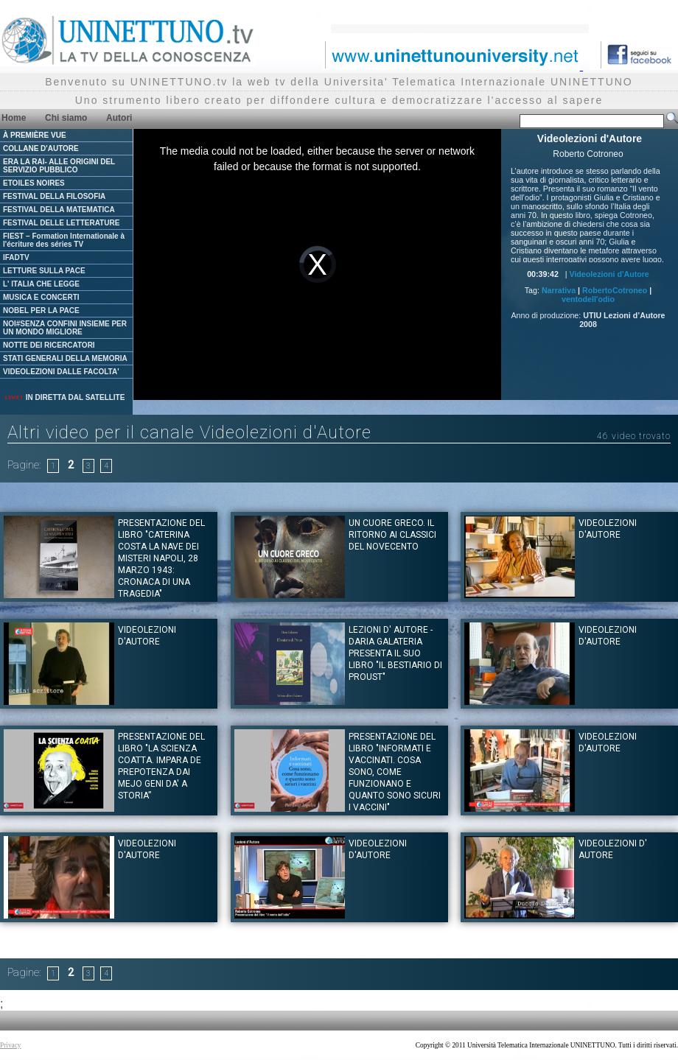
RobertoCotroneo (614, 290)
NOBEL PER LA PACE (41, 310)
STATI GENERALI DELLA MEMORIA (65, 358)
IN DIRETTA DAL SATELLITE (64, 397)
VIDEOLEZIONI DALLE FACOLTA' (61, 372)
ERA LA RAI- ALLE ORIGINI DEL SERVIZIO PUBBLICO (59, 166)
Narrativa (559, 290)
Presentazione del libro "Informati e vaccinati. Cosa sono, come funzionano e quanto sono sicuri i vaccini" (395, 771)
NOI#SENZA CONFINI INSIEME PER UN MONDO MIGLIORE (65, 328)
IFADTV (16, 257)
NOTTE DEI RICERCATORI (49, 345)
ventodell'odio (588, 299)
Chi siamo (66, 118)
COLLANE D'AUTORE (41, 148)
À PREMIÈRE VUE (34, 135)
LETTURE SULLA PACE (44, 271)
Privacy (10, 1045)
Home (13, 118)
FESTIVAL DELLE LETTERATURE (61, 223)
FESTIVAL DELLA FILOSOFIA (54, 196)
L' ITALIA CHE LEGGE (41, 284)
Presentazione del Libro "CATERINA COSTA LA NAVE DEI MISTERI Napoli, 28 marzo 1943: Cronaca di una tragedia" (161, 558)
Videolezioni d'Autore (609, 274)
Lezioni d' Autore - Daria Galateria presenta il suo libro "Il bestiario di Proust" (395, 653)
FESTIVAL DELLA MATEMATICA (59, 210)
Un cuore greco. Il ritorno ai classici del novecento (392, 535)
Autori (119, 118)
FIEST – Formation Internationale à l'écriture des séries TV (64, 240)
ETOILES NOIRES (34, 183)
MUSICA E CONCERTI (41, 297)
